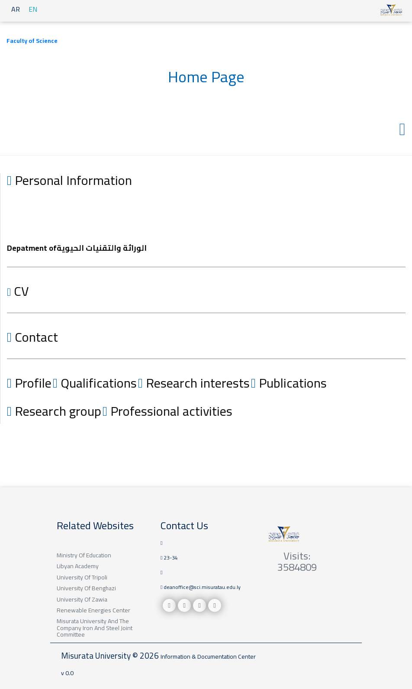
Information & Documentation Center (208, 656)
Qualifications (95, 383)
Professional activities (167, 411)
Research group (54, 411)
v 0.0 (67, 673)
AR (15, 9)
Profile (29, 383)
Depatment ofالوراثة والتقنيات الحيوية (77, 248)
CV (18, 291)
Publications (289, 383)
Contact (32, 337)
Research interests (194, 383)
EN (33, 9)
